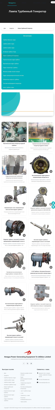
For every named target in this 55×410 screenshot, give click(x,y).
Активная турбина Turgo (9, 51)
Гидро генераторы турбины (10, 67)
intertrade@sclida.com (44, 382)
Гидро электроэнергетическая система (13, 75)
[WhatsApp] (31, 363)
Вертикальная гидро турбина (11, 63)
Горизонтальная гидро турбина (11, 59)
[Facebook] (27, 113)
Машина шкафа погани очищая (11, 71)
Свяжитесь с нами (39, 3)
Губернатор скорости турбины (11, 79)
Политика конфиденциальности (25, 398)
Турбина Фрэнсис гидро (9, 39)
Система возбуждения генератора (12, 83)
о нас (24, 3)
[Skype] (27, 363)
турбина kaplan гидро (8, 47)
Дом (5, 28)
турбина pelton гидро (8, 43)
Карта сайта (24, 401)
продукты (12, 3)
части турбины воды (8, 87)
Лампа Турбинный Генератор (10, 55)
